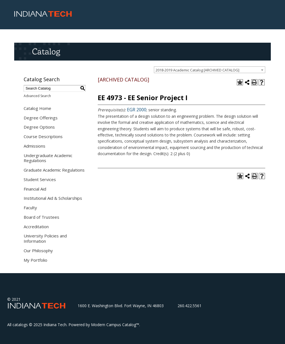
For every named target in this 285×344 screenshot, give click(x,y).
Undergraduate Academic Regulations (48, 158)
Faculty (30, 207)
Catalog (46, 51)
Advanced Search (37, 95)
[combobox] (209, 69)
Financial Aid (35, 189)
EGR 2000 (136, 110)
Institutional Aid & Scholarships (53, 198)
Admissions (34, 146)
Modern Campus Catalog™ (115, 324)
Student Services (40, 179)
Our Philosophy (38, 250)
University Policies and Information (45, 238)
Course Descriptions (43, 136)
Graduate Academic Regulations (54, 170)
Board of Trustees (41, 217)
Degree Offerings (41, 118)
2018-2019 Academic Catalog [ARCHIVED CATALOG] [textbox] (197, 70)
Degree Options (39, 127)
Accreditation (36, 226)
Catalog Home (37, 108)
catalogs (20, 324)
